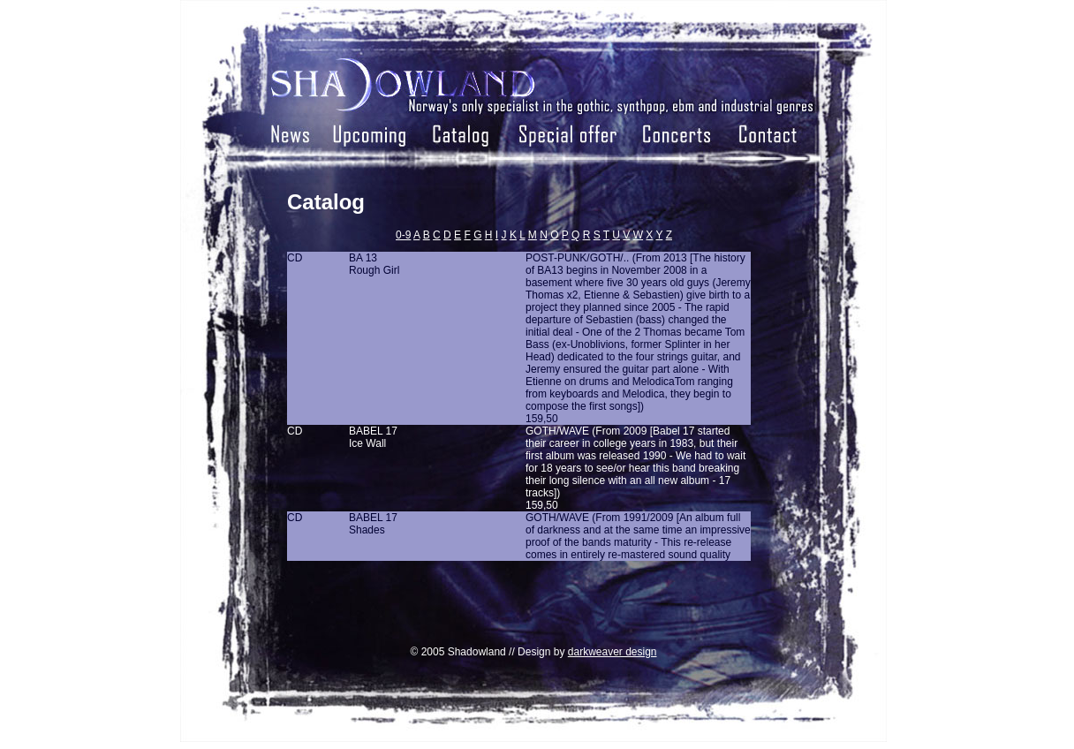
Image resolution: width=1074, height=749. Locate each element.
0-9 (403, 235)
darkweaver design (612, 652)
